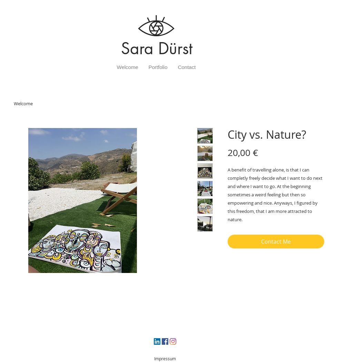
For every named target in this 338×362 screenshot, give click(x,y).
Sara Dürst (156, 48)
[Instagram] (173, 341)
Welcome (23, 103)
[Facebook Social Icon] (165, 341)
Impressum (165, 358)
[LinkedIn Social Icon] (157, 341)
